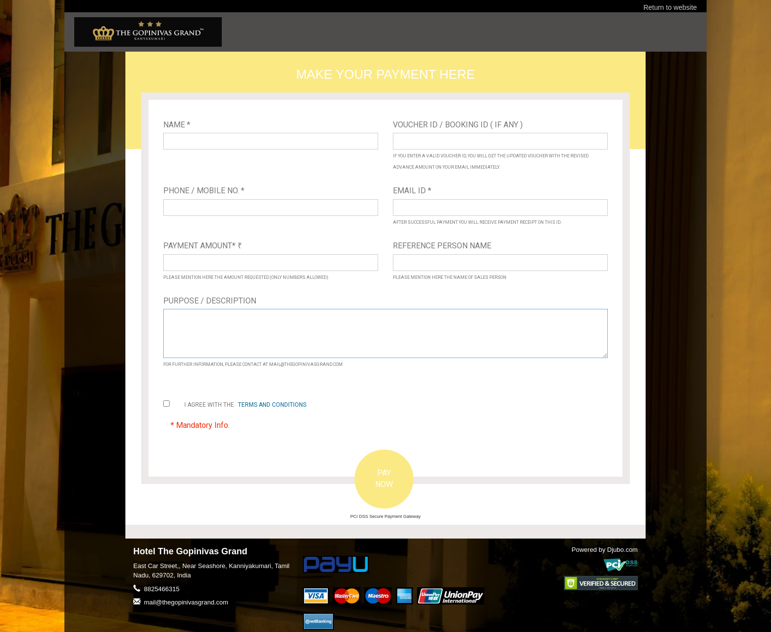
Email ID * (412, 190)
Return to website (670, 7)
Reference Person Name (442, 245)
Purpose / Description (209, 300)
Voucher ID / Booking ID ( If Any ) (458, 124)
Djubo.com (622, 549)
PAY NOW (384, 478)
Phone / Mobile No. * (203, 190)
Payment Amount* (202, 245)
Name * (176, 124)
